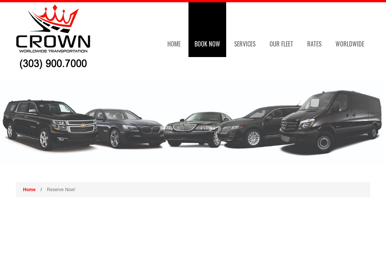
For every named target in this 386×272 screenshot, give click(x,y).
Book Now (207, 43)
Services (245, 43)
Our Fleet (281, 43)
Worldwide (349, 43)
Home (174, 43)
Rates (314, 43)
